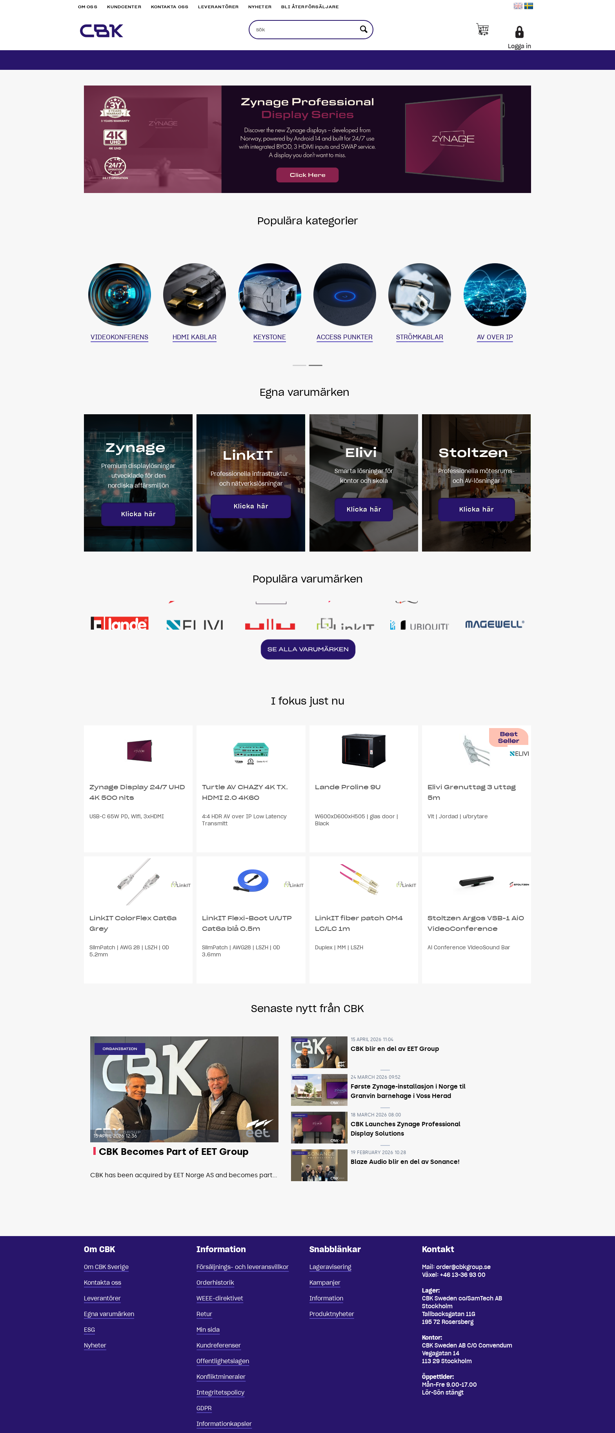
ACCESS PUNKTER (345, 337)
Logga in (519, 46)
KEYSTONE (269, 337)
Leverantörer (218, 7)
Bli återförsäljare (310, 7)
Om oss (88, 7)
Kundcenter (124, 7)
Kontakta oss (170, 7)
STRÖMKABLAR (419, 337)
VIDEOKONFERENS (119, 337)
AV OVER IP (495, 337)
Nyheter (260, 7)
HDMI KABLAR (195, 337)
